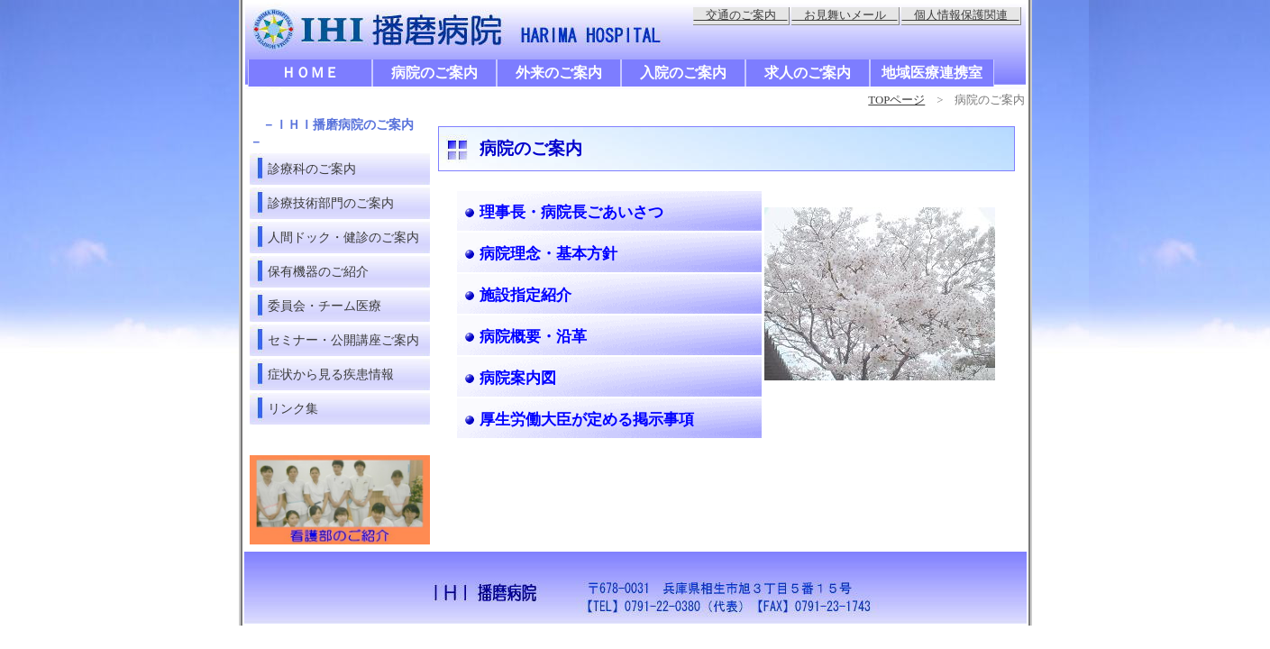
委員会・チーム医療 (324, 305)
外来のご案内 (559, 72)
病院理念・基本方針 (548, 253)
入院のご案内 (683, 72)
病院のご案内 (434, 72)
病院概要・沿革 (533, 336)
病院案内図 (518, 378)
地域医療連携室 (932, 72)
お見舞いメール (845, 15)
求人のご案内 (807, 72)
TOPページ (896, 100)
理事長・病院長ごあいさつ (571, 212)
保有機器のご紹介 (318, 271)
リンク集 (293, 408)
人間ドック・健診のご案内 (343, 237)
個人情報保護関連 (960, 15)
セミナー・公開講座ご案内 (343, 340)
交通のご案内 (741, 15)
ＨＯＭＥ (310, 72)
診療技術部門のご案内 (331, 203)
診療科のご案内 (312, 168)
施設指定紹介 (525, 295)
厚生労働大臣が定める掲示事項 (587, 419)
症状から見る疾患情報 (331, 374)
